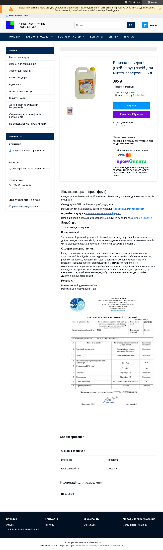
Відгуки (113, 37)
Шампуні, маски (17, 98)
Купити (131, 105)
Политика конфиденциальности (22, 529)
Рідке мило (15, 84)
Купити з (131, 114)
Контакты (49, 525)
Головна (14, 37)
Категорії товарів (37, 37)
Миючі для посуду (19, 57)
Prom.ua (97, 542)
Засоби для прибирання (22, 64)
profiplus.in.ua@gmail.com (25, 206)
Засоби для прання (20, 70)
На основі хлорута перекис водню (28, 123)
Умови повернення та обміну (28, 45)
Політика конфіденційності (110, 545)
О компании (90, 525)
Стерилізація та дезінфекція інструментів (25, 115)
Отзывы (10, 525)
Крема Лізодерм (18, 77)
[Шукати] (131, 25)
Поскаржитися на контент (84, 545)
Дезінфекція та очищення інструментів (23, 106)
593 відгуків (134, 2)
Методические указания (135, 525)
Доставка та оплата (71, 37)
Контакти (96, 37)
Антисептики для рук (20, 91)
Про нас (129, 37)
